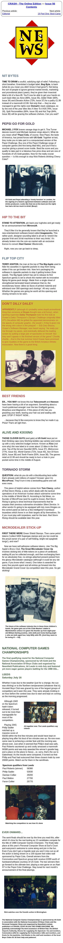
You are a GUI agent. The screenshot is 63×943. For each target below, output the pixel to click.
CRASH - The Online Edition (24, 3)
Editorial (6, 14)
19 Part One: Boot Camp (49, 14)
